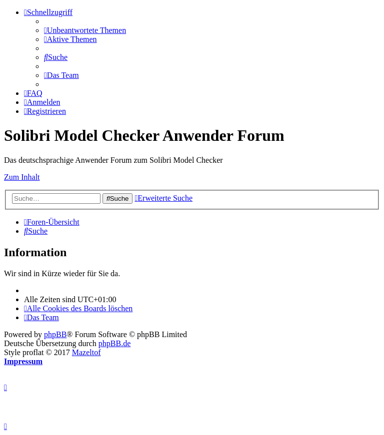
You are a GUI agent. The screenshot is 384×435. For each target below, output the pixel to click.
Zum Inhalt (22, 177)
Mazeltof (86, 352)
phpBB (55, 334)
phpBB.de (114, 343)
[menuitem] (85, 30)
